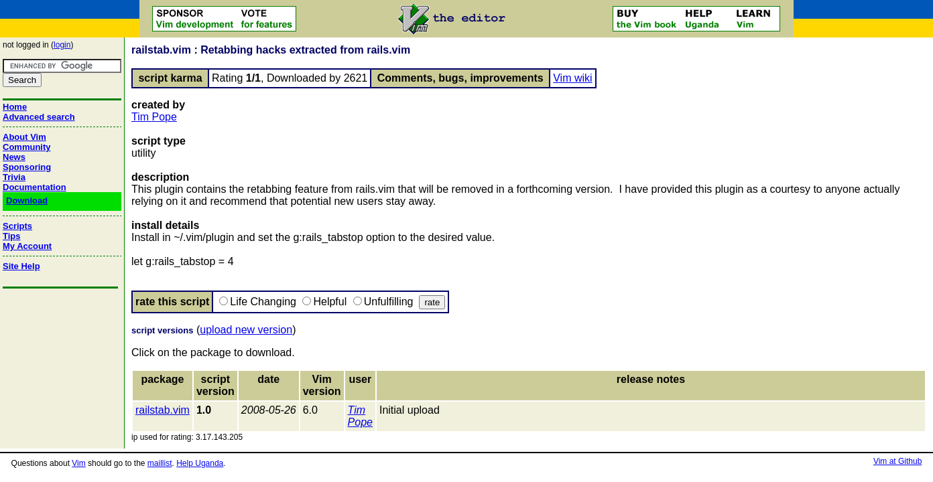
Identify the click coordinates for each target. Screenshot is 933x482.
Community (27, 147)
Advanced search (39, 117)
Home (15, 107)
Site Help (21, 266)
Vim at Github (897, 461)
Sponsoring (27, 167)
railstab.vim (162, 410)
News (14, 157)
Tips (12, 236)
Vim (78, 463)
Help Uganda (199, 463)
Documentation (34, 187)
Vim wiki (572, 78)
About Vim (24, 137)
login (62, 45)
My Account (27, 246)
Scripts (17, 226)
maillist (159, 463)
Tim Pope (154, 117)
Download (27, 200)
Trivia (14, 177)
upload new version (246, 329)
